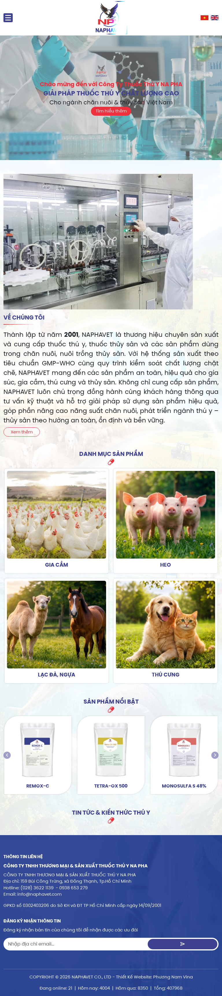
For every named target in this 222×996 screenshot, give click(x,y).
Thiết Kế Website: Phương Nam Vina (154, 977)
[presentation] (7, 755)
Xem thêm (22, 432)
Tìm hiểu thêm (111, 111)
